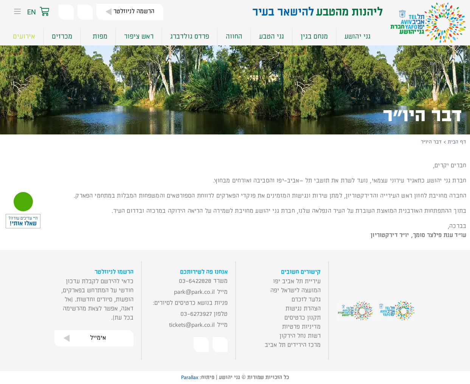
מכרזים (62, 36)
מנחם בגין (314, 36)
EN (31, 12)
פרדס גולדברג (189, 36)
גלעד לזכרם (306, 299)
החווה (234, 36)
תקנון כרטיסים (302, 317)
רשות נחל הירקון (300, 336)
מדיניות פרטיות (301, 326)
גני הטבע (271, 36)
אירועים (24, 36)
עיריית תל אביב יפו (297, 281)
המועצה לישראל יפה (295, 290)
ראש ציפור (139, 36)
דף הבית (457, 142)
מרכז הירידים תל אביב (293, 345)
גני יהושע (357, 36)
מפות (98, 37)
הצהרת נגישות (303, 308)
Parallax (189, 377)
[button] (52, 12)
